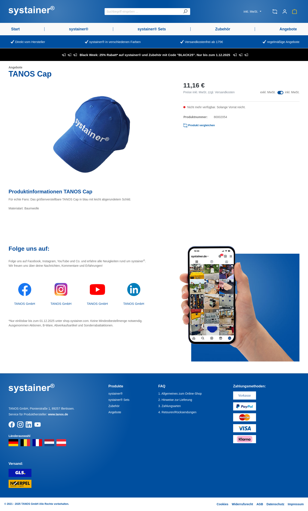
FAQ (161, 386)
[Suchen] (185, 11)
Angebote (114, 412)
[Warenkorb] (294, 11)
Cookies (222, 504)
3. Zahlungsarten (169, 406)
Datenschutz (275, 504)
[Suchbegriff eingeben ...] (143, 11)
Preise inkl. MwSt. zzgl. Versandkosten (209, 92)
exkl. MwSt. (268, 92)
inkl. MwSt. (251, 11)
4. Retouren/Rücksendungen (177, 412)
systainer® (115, 393)
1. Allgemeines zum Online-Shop (180, 393)
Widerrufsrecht (242, 504)
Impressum (296, 504)
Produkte (115, 386)
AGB (259, 504)
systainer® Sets (118, 399)
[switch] (280, 92)
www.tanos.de (58, 414)
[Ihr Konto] (285, 11)
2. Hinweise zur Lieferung (175, 399)
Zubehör (114, 406)
